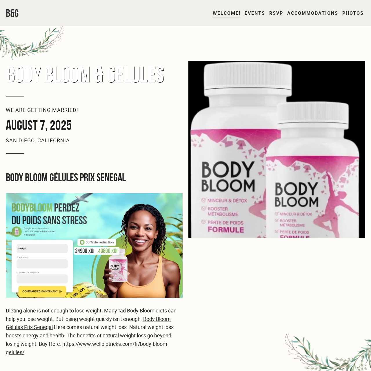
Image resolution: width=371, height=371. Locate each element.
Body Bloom (140, 310)
